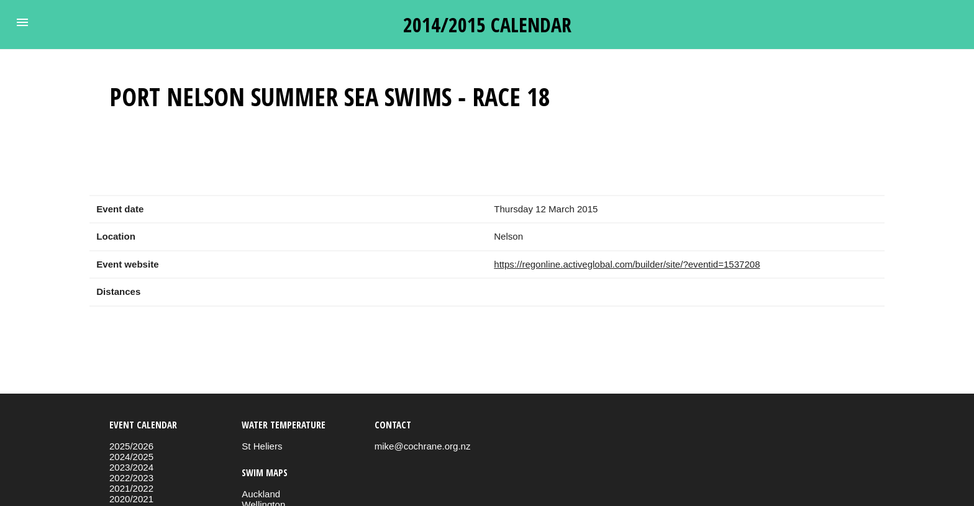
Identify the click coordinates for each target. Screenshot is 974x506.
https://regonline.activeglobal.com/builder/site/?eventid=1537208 (627, 264)
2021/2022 (131, 488)
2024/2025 (131, 456)
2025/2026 (131, 446)
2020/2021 (131, 499)
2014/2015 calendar (487, 24)
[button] (22, 22)
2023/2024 (131, 467)
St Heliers (262, 446)
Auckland (261, 494)
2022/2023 (131, 477)
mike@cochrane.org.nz (423, 446)
